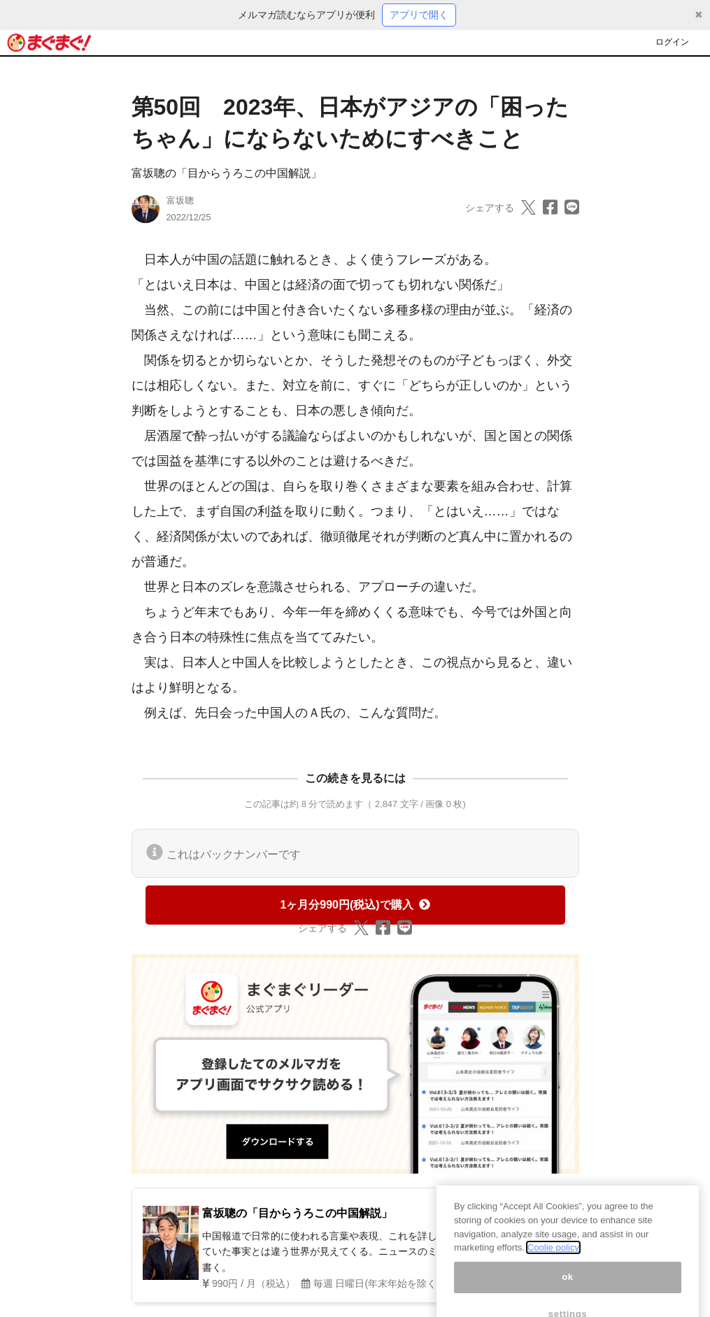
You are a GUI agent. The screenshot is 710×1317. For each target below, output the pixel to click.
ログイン (672, 42)
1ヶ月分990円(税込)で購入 (354, 905)
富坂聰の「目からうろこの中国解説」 (227, 173)
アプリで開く (419, 14)
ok (568, 1291)
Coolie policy (553, 1261)
